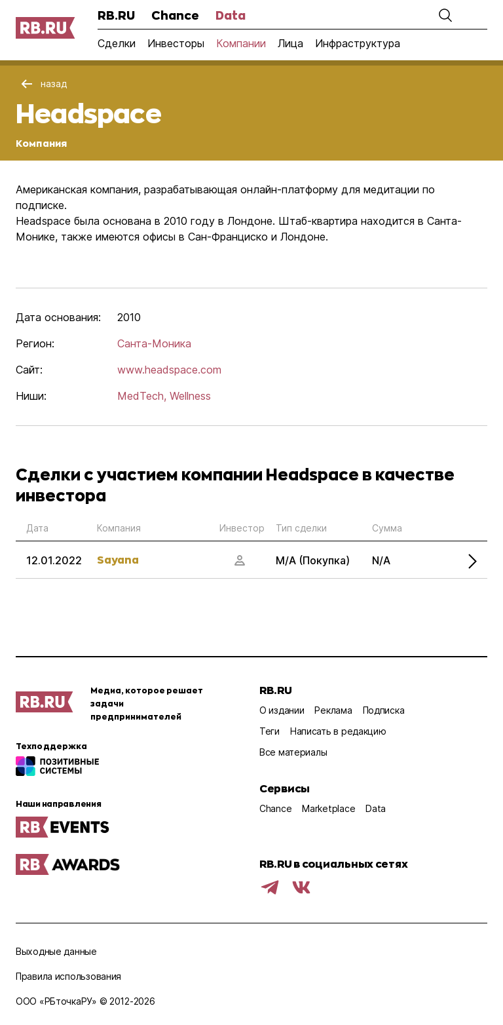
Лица (290, 43)
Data (230, 15)
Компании (241, 43)
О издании (281, 710)
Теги (269, 731)
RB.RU (116, 15)
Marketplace (328, 808)
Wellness (190, 395)
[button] (445, 15)
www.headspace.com (169, 369)
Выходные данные (56, 951)
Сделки (117, 43)
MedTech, (141, 395)
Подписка (384, 710)
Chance (175, 15)
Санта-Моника (154, 343)
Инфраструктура (357, 43)
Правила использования (68, 976)
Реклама (333, 710)
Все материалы (293, 752)
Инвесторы (175, 43)
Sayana (118, 559)
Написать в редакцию (338, 731)
